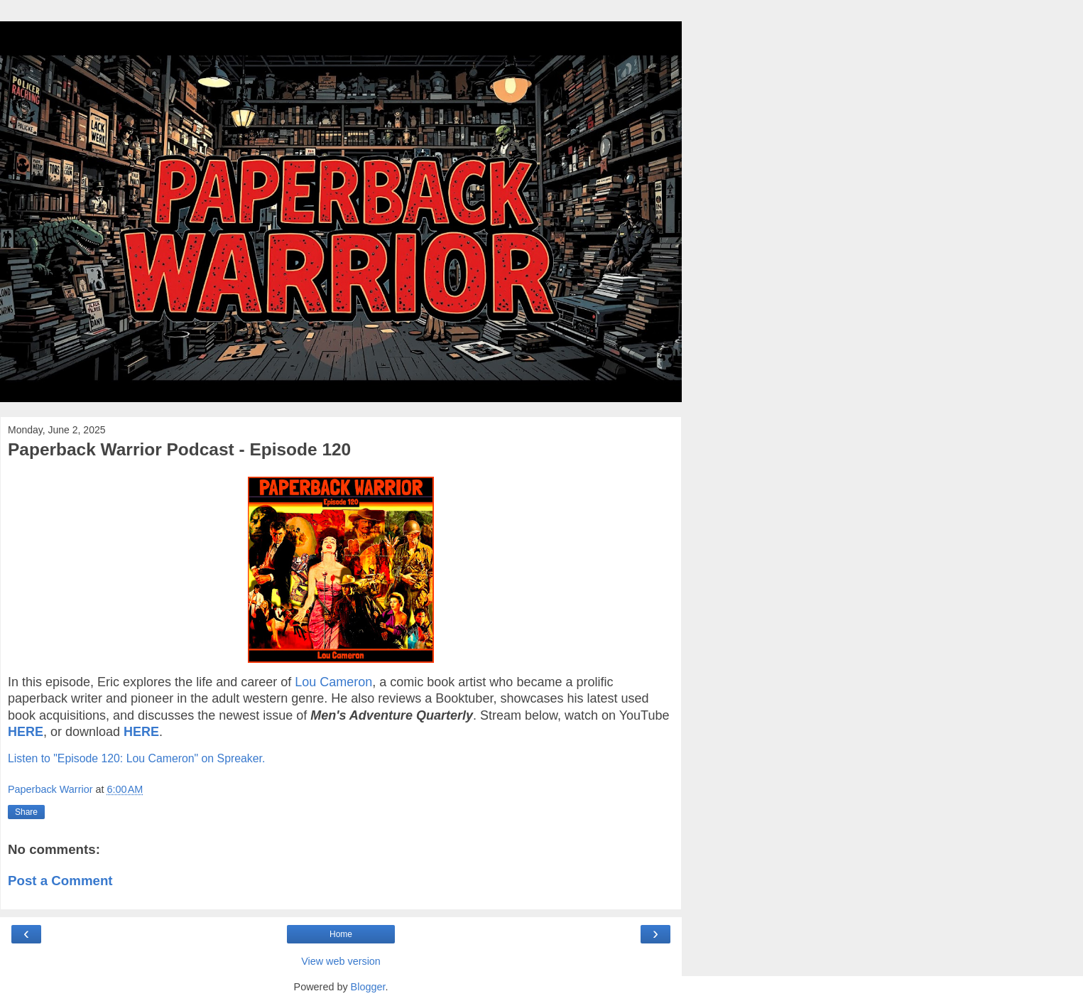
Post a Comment (60, 880)
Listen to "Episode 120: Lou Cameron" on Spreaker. (136, 758)
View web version (341, 961)
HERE (25, 732)
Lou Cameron (333, 682)
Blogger (368, 986)
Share (26, 812)
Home (341, 934)
